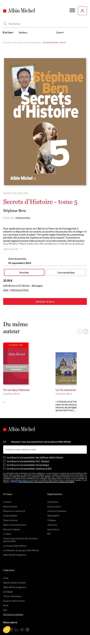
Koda (5, 571)
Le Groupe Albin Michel (14, 539)
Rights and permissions (14, 518)
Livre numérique (66, 272)
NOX (5, 599)
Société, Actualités (33, 42)
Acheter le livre (45, 301)
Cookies (7, 527)
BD (48, 527)
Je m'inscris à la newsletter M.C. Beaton (28, 454)
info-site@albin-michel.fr (19, 474)
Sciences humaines (56, 504)
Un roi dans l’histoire (16, 390)
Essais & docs (17, 42)
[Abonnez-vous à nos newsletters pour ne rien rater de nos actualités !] (71, 10)
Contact (7, 495)
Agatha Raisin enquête (14, 576)
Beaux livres (53, 523)
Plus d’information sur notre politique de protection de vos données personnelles (46, 475)
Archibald (8, 585)
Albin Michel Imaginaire (14, 548)
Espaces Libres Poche (14, 594)
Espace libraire (10, 509)
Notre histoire (10, 500)
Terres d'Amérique (12, 590)
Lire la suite (12, 249)
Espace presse (10, 513)
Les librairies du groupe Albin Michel (21, 544)
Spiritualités (53, 509)
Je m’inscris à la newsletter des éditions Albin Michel (35, 451)
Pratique (51, 513)
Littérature (52, 495)
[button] (6, 629)
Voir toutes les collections (13, 608)
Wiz (5, 603)
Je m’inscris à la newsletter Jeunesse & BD (29, 462)
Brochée (24, 272)
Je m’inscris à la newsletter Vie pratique (28, 458)
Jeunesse (52, 518)
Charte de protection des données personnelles (20, 533)
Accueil (6, 42)
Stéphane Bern (14, 210)
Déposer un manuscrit (14, 504)
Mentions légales (11, 523)
